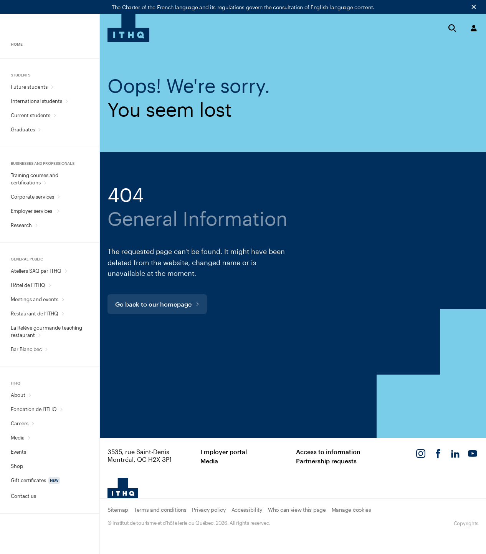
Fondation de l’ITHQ (34, 409)
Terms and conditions (160, 509)
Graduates (23, 129)
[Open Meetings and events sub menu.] (63, 299)
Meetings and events (34, 299)
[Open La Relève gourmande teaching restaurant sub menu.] (39, 335)
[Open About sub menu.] (30, 395)
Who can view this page (297, 509)
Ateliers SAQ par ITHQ (36, 271)
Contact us (23, 496)
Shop (17, 466)
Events (18, 452)
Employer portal (223, 451)
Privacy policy (208, 509)
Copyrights (466, 523)
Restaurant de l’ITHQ (34, 313)
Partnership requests (326, 460)
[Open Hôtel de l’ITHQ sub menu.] (50, 285)
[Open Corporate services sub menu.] (58, 197)
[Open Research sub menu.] (36, 225)
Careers (19, 423)
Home (17, 44)
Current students (30, 115)
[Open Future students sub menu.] (52, 87)
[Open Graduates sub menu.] (39, 129)
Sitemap (117, 509)
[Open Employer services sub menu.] (58, 211)
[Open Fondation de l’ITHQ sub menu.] (61, 409)
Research (21, 225)
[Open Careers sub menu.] (33, 423)
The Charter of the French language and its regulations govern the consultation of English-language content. (243, 7)
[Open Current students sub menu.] (55, 115)
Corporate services (32, 197)
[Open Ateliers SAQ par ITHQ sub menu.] (66, 271)
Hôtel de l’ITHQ (28, 285)
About (18, 395)
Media (18, 438)
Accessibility (246, 509)
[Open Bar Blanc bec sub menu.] (46, 349)
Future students (29, 87)
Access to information (328, 451)
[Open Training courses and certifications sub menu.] (45, 182)
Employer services (32, 211)
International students (36, 101)
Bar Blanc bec (26, 349)
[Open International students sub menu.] (66, 101)
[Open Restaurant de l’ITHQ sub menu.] (63, 313)
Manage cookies (351, 509)
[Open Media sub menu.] (29, 438)
